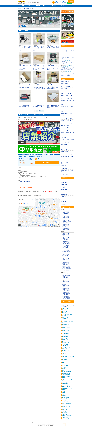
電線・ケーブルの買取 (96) (66, 93)
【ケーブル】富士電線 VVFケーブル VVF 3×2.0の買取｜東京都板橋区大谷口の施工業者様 (53, 41)
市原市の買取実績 (65, 289)
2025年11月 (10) (64, 196)
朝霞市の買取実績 (65, 212)
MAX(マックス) (65, 412)
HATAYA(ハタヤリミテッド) (67, 347)
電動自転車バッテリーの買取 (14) (67, 100)
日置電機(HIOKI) (65, 383)
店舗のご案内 (31, 422)
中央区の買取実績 (65, 262)
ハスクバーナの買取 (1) (65, 142)
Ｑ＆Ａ (70, 5)
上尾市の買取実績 (65, 225)
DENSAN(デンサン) (66, 348)
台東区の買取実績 (65, 250)
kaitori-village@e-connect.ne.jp (24, 180)
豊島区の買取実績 (65, 259)
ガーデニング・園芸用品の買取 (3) (67, 139)
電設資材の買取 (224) (65, 83)
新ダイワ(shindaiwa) (66, 341)
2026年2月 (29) (64, 189)
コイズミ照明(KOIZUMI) (66, 376)
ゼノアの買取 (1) (64, 144)
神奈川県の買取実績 (66, 273)
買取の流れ (54, 5)
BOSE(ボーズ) (65, 315)
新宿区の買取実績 (65, 237)
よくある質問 (52, 422)
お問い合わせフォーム (51, 159)
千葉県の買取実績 (65, 281)
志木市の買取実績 (65, 217)
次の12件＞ (41, 110)
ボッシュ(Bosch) (65, 418)
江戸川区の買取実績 (66, 243)
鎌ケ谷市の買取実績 (66, 297)
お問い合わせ (70, 1)
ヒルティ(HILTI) (65, 370)
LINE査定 (70, 3)
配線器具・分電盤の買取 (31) (66, 95)
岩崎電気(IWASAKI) (66, 373)
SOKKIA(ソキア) (65, 385)
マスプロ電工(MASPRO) (66, 398)
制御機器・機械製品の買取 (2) (66, 113)
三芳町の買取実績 (65, 222)
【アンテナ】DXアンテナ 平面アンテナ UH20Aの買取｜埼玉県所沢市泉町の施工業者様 (25, 79)
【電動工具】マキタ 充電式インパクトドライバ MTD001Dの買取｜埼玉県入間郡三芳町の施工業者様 (53, 61)
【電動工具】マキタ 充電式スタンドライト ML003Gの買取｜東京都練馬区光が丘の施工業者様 (67, 62)
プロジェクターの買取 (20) (66, 120)
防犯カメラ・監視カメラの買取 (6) (67, 159)
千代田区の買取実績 (66, 260)
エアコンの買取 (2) (64, 146)
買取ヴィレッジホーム (21, 8)
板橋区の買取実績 (65, 235)
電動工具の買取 (67, 60)
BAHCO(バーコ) (65, 409)
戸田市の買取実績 (65, 213)
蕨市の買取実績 (65, 226)
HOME (22, 422)
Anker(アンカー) (65, 328)
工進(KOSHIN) (65, 308)
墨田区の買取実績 (65, 263)
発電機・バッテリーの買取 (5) (66, 115)
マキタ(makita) (65, 417)
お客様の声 (62, 5)
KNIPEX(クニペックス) (66, 353)
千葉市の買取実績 (65, 285)
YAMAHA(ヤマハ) (65, 324)
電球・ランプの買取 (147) (66, 86)
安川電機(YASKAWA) (66, 395)
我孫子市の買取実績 (66, 293)
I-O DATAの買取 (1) (64, 130)
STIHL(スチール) (65, 312)
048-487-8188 (30, 159)
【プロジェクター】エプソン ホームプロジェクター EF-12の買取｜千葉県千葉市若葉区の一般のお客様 (25, 42)
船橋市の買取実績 (65, 288)
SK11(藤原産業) (65, 365)
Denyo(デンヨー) (65, 342)
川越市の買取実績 (65, 228)
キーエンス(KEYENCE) (66, 403)
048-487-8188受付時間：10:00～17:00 (59, 2)
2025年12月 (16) (64, 194)
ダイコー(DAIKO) (65, 339)
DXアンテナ (64, 400)
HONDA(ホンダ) (65, 344)
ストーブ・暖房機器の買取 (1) (66, 154)
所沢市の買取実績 (65, 220)
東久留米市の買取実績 (66, 268)
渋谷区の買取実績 (65, 249)
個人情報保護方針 (68, 422)
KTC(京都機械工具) (65, 367)
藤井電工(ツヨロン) (65, 350)
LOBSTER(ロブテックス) (67, 357)
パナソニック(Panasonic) (67, 415)
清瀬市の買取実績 (65, 270)
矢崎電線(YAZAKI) (65, 408)
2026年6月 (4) (63, 179)
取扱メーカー (46, 5)
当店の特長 (22, 5)
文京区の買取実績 (65, 256)
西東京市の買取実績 (66, 267)
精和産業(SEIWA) (65, 336)
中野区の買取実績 (65, 258)
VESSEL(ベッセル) (65, 351)
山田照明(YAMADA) (66, 374)
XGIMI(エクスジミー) (66, 327)
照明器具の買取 (67, 47)
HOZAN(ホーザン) (65, 354)
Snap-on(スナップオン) (66, 364)
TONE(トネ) (64, 362)
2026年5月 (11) (64, 182)
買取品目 (38, 5)
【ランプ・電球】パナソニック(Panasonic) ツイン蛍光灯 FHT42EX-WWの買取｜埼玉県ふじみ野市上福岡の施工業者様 (39, 80)
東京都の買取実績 (65, 233)
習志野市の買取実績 (66, 290)
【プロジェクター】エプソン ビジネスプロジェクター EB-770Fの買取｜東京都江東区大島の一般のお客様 (25, 61)
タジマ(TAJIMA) (65, 368)
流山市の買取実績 (65, 294)
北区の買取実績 (65, 246)
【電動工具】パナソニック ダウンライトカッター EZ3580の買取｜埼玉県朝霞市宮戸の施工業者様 (39, 42)
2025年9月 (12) (64, 201)
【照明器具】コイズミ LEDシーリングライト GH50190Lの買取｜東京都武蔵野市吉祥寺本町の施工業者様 (39, 61)
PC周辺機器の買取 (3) (65, 125)
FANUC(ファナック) (66, 394)
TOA (63, 320)
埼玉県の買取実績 (65, 211)
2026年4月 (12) (64, 184)
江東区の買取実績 (65, 239)
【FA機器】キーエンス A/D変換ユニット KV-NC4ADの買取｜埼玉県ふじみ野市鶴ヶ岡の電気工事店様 (53, 99)
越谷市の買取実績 (65, 229)
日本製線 (64, 377)
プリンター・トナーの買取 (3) (66, 118)
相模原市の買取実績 (66, 275)
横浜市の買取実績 (65, 277)
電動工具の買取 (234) (65, 88)
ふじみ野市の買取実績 (66, 221)
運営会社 (62, 422)
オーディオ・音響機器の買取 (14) (67, 132)
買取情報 (27, 8)
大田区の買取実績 (65, 242)
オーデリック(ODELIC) (66, 382)
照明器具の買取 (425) (65, 81)
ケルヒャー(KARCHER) (66, 338)
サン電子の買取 (65, 54)
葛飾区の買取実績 (65, 241)
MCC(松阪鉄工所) (65, 359)
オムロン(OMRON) (65, 397)
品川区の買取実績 (65, 238)
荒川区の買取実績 (65, 245)
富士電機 (64, 389)
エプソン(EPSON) (65, 333)
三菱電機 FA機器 (65, 401)
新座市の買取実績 (65, 218)
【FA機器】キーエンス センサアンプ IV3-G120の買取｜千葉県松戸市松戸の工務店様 (39, 98)
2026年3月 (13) (64, 187)
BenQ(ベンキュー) (65, 330)
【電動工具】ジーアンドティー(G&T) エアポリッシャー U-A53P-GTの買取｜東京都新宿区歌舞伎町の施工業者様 (53, 80)
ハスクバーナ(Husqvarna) (67, 314)
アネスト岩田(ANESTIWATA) (67, 335)
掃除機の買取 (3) (64, 168)
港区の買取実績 (65, 255)
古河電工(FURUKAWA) (66, 406)
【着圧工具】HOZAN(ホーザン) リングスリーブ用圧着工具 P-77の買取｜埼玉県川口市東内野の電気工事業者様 (67, 68)
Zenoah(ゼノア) (65, 311)
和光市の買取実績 (65, 216)
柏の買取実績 (64, 284)
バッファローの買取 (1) (65, 127)
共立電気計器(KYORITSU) (67, 388)
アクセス (30, 5)
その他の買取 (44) (64, 174)
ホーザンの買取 (67, 65)
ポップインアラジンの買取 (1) (66, 123)
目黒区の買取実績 (65, 254)
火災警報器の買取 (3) (65, 151)
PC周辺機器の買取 (68, 71)
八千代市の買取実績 (66, 298)
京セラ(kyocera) (65, 309)
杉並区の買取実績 (65, 247)
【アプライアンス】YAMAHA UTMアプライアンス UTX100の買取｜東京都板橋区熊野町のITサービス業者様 (67, 74)
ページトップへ (73, 424)
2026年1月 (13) (64, 191)
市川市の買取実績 (65, 286)
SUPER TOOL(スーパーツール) (68, 356)
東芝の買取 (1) (64, 149)
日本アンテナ (64, 392)
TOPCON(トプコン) (66, 386)
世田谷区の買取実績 (66, 251)
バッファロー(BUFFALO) (67, 325)
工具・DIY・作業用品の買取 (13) (67, 98)
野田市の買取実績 (65, 296)
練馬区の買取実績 (65, 234)
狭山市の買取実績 (65, 224)
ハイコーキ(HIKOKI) (66, 414)
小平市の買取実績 (65, 264)
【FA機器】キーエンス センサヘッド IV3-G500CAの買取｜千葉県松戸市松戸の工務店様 (25, 98)
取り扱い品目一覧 (37, 422)
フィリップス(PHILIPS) (66, 371)
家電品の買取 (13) (64, 165)
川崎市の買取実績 (65, 276)
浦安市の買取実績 (65, 292)
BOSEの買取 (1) (64, 137)
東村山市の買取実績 (66, 266)
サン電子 (64, 391)
